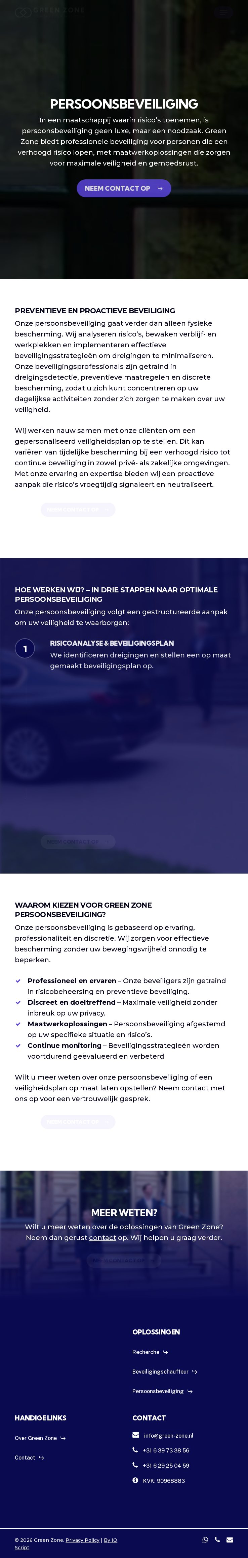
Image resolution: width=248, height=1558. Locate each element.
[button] (223, 12)
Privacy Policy (82, 1540)
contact (102, 1238)
